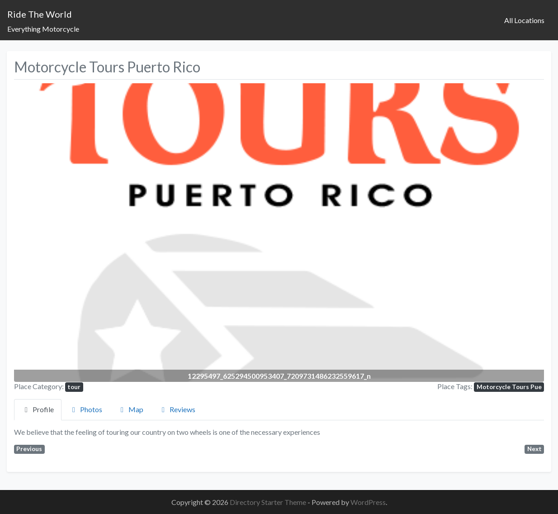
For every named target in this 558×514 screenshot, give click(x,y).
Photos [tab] (85, 409)
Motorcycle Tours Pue (509, 386)
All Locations (524, 20)
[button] (54, 232)
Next (534, 448)
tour (73, 386)
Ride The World (39, 14)
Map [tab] (130, 409)
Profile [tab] (38, 409)
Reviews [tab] (177, 409)
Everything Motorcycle (43, 28)
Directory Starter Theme (268, 502)
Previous (29, 448)
